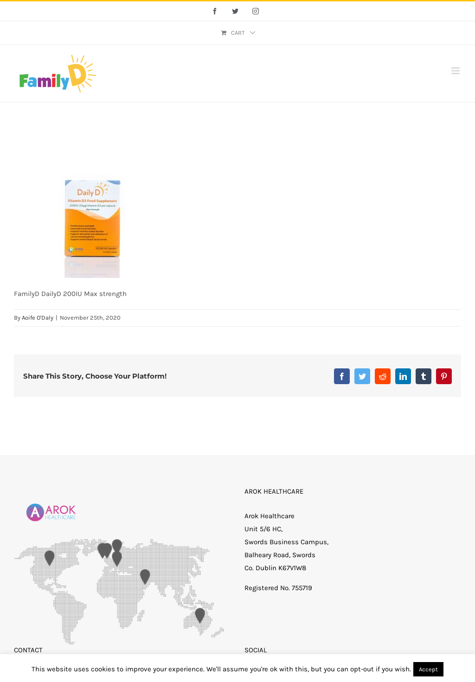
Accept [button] (428, 669)
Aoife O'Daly (37, 317)
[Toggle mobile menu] (456, 71)
